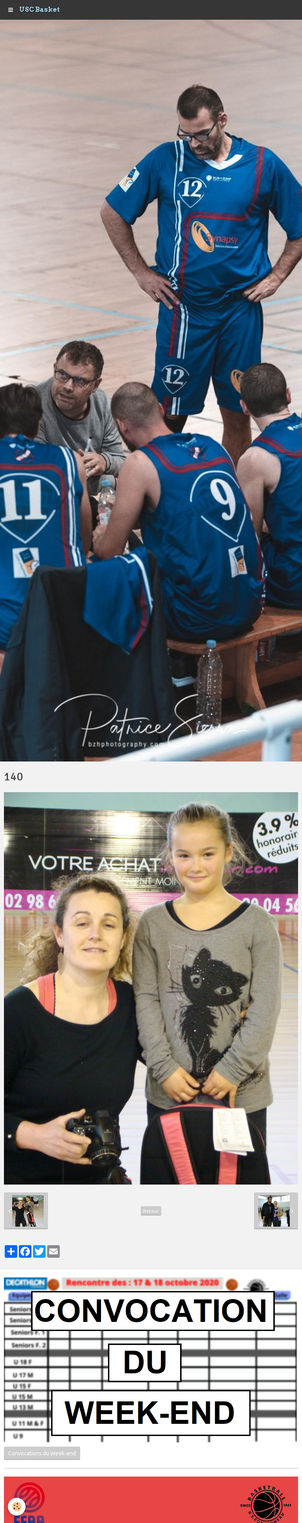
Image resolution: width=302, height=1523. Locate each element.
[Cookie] (17, 1507)
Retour (151, 1210)
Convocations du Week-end (42, 1453)
